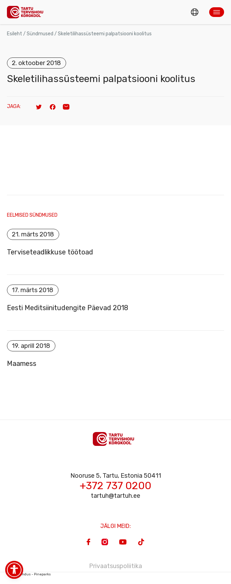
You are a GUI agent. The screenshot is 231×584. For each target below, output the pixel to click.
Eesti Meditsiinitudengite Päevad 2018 (67, 308)
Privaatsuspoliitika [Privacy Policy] (115, 566)
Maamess (21, 363)
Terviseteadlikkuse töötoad (50, 252)
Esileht (14, 34)
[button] (216, 12)
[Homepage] (27, 12)
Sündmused (40, 34)
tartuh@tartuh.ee (115, 496)
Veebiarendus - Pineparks (29, 574)
